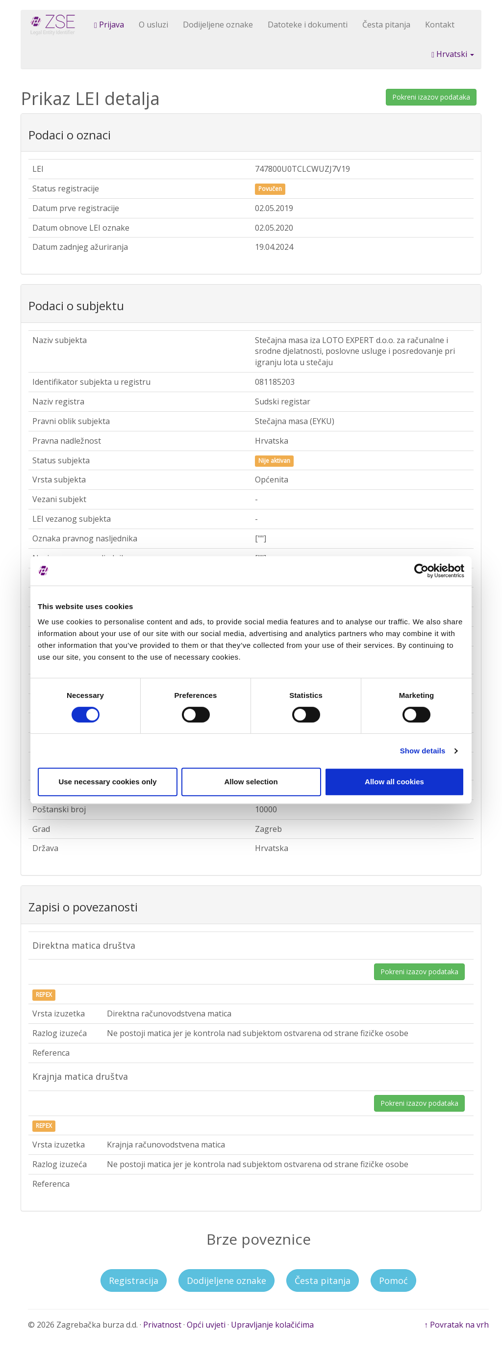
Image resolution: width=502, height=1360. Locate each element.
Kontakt (439, 24)
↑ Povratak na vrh (456, 1324)
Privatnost (162, 1324)
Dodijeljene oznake (218, 24)
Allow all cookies (394, 781)
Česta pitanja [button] (323, 1280)
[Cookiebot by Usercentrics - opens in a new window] (421, 570)
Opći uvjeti (206, 1324)
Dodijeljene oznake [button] (226, 1280)
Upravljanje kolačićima (272, 1324)
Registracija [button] (133, 1280)
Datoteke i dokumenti (308, 24)
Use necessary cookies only (107, 781)
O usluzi (153, 24)
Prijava (109, 24)
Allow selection (250, 781)
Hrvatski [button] (452, 54)
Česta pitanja (386, 24)
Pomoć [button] (393, 1280)
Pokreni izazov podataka (431, 97)
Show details (423, 751)
